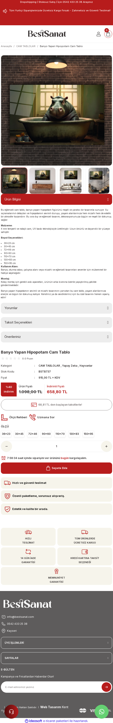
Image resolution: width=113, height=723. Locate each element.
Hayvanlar (85, 365)
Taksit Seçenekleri (18, 322)
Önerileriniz (12, 337)
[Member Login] (98, 34)
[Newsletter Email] (56, 687)
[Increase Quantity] (106, 446)
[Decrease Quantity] (6, 446)
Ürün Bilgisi (12, 199)
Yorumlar (11, 308)
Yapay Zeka (70, 365)
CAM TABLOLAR (49, 365)
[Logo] (47, 34)
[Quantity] (56, 446)
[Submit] (106, 687)
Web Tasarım (50, 707)
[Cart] (108, 34)
